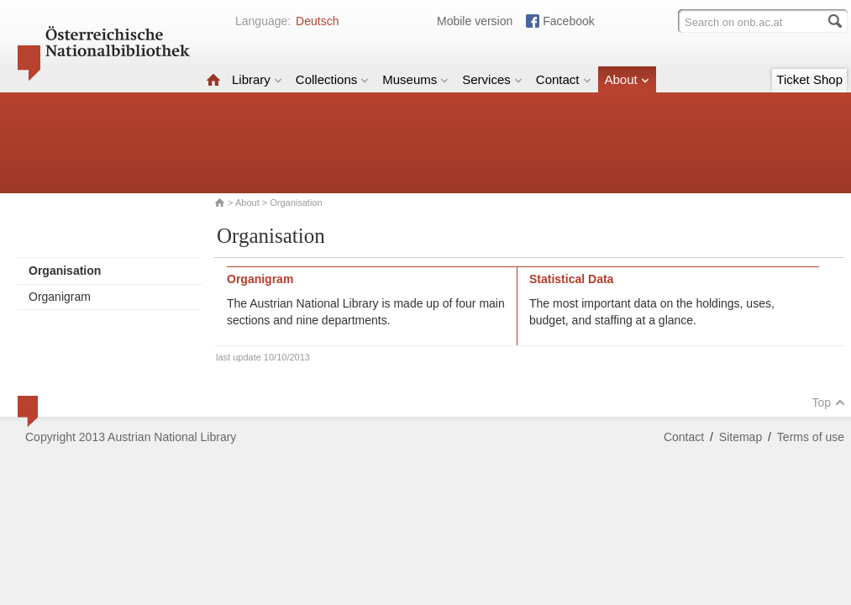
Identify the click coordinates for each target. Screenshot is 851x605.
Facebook (568, 21)
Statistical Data (571, 279)
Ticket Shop (809, 79)
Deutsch (317, 21)
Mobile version (474, 21)
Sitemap (740, 437)
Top (828, 402)
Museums (415, 79)
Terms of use (810, 437)
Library (257, 79)
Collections (332, 79)
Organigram (60, 296)
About (627, 79)
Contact (563, 79)
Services (492, 79)
